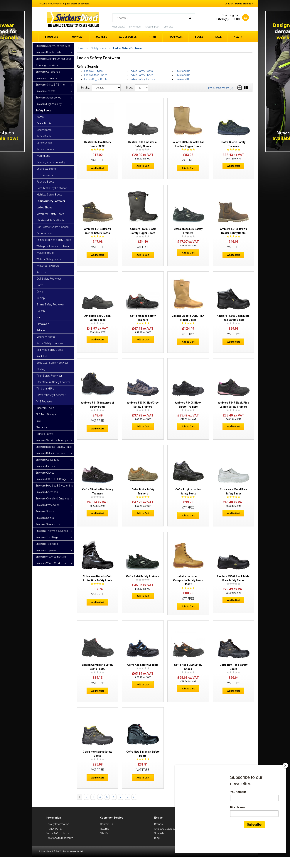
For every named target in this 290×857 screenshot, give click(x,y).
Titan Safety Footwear (49, 375)
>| (134, 797)
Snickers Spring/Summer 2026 (54, 58)
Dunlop (40, 298)
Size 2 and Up (182, 70)
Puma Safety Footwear (49, 343)
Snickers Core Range (48, 71)
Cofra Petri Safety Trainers (142, 576)
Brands (158, 824)
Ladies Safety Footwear (50, 201)
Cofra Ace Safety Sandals (142, 664)
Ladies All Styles (93, 70)
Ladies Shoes (44, 207)
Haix (39, 317)
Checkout (168, 26)
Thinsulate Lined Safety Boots (53, 239)
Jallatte (40, 330)
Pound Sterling (244, 3)
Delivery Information (57, 824)
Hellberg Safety (44, 433)
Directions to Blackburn (59, 837)
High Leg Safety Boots (49, 194)
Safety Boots (44, 136)
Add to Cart (97, 168)
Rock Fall (41, 356)
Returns (104, 828)
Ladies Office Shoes (95, 75)
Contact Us (106, 824)
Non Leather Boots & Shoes (52, 226)
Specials (159, 833)
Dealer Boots (43, 123)
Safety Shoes (44, 142)
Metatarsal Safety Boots (50, 220)
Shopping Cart (152, 26)
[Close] (285, 783)
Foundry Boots (45, 181)
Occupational (44, 233)
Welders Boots (45, 252)
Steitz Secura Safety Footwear (53, 382)
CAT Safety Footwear (48, 278)
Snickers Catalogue (165, 828)
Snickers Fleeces (45, 466)
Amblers (41, 272)
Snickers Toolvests (47, 543)
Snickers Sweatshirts (48, 524)
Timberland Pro (45, 388)
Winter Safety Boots (48, 265)
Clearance (41, 427)
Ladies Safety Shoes (141, 75)
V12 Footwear (44, 401)
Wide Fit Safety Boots (48, 259)
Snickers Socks (45, 517)
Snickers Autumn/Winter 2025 (53, 45)
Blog (157, 837)
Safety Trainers (45, 149)
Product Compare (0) (220, 87)
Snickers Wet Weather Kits (51, 556)
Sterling (40, 369)
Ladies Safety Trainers (142, 79)
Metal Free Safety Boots (50, 213)
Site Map (105, 833)
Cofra (39, 285)
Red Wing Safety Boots (49, 349)
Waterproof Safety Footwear (53, 246)
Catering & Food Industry (50, 162)
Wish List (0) (118, 26)
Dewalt (40, 291)
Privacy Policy (54, 828)
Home (80, 48)
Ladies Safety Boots (141, 70)
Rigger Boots (44, 129)
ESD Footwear (44, 175)
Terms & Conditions (57, 833)
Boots (40, 116)
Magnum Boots (45, 336)
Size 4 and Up (182, 79)
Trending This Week (47, 65)
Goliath (40, 311)
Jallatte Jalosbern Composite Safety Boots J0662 (188, 580)
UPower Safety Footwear (50, 395)
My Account (135, 26)
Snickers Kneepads (47, 492)
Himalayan (42, 323)
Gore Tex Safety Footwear (51, 188)
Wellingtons (43, 155)
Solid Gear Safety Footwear (52, 362)
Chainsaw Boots (46, 168)
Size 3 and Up (182, 75)
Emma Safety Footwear (50, 304)
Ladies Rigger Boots (95, 79)
